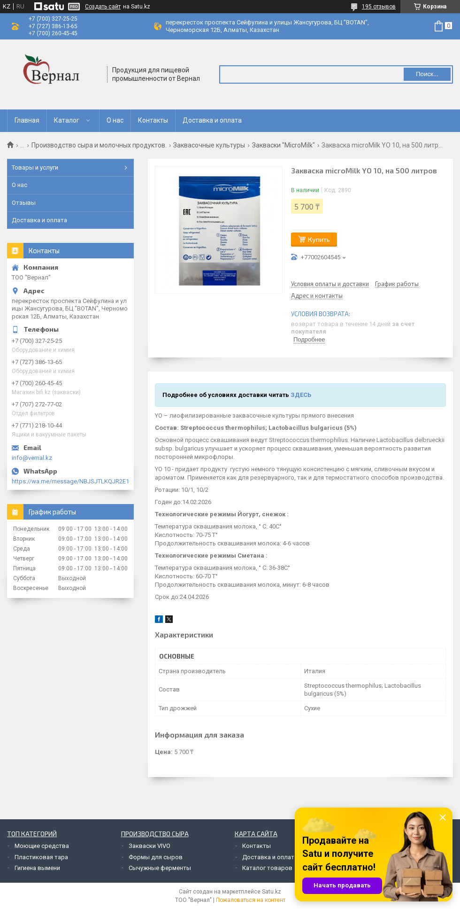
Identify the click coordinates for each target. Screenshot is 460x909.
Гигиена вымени (37, 867)
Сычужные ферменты (160, 867)
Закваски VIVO (149, 845)
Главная (27, 120)
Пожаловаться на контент (250, 900)
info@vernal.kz (32, 457)
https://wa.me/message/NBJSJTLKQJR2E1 (70, 481)
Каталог (66, 120)
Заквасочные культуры (209, 145)
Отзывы (24, 202)
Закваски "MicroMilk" (283, 145)
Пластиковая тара (41, 857)
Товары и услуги (35, 167)
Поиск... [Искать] (427, 74)
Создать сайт (103, 6)
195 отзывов (379, 6)
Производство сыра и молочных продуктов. (99, 145)
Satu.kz (271, 891)
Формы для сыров (156, 857)
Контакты (153, 120)
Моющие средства (42, 845)
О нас (115, 120)
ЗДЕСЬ (301, 394)
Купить (319, 239)
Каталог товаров (267, 867)
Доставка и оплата (212, 120)
